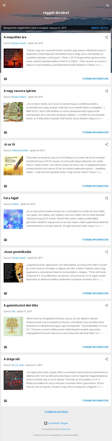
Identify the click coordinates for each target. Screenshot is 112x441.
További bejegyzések (56, 412)
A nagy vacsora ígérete (20, 91)
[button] (106, 37)
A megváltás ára (15, 37)
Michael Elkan (65, 429)
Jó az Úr (9, 144)
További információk (95, 78)
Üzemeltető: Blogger (56, 423)
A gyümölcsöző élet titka (21, 305)
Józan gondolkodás (17, 252)
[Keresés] (108, 6)
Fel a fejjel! (11, 198)
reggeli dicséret (56, 13)
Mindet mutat (99, 28)
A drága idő (12, 359)
